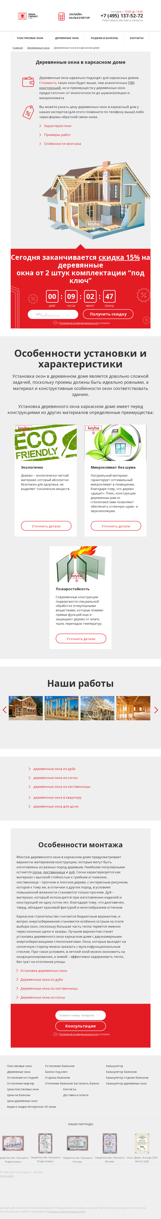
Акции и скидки (17, 1106)
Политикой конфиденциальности (79, 323)
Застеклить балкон (86, 1083)
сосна (37, 872)
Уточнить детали (46, 526)
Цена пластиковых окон (23, 1089)
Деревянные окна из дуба (41, 979)
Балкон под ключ (56, 1072)
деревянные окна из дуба (54, 768)
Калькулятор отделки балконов (127, 1077)
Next (157, 710)
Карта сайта (7, 1176)
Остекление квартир (20, 1083)
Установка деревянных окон (43, 970)
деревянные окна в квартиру (57, 797)
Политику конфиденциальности (66, 1211)
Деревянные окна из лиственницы (49, 988)
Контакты (137, 38)
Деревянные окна (67, 38)
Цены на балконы (18, 1095)
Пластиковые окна (30, 38)
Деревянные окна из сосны (42, 997)
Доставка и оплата (75, 1095)
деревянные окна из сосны (55, 777)
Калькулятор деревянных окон (126, 1083)
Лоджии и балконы (104, 38)
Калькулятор (114, 1066)
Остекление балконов (59, 1066)
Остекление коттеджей (22, 1077)
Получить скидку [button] (108, 314)
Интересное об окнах (41, 1106)
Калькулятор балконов (121, 1072)
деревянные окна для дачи (55, 806)
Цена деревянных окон (22, 1101)
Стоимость (48, 82)
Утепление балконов (59, 1083)
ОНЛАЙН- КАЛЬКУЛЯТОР (74, 16)
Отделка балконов (57, 1077)
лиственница (54, 872)
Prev (5, 710)
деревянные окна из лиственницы (62, 786)
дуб (72, 872)
